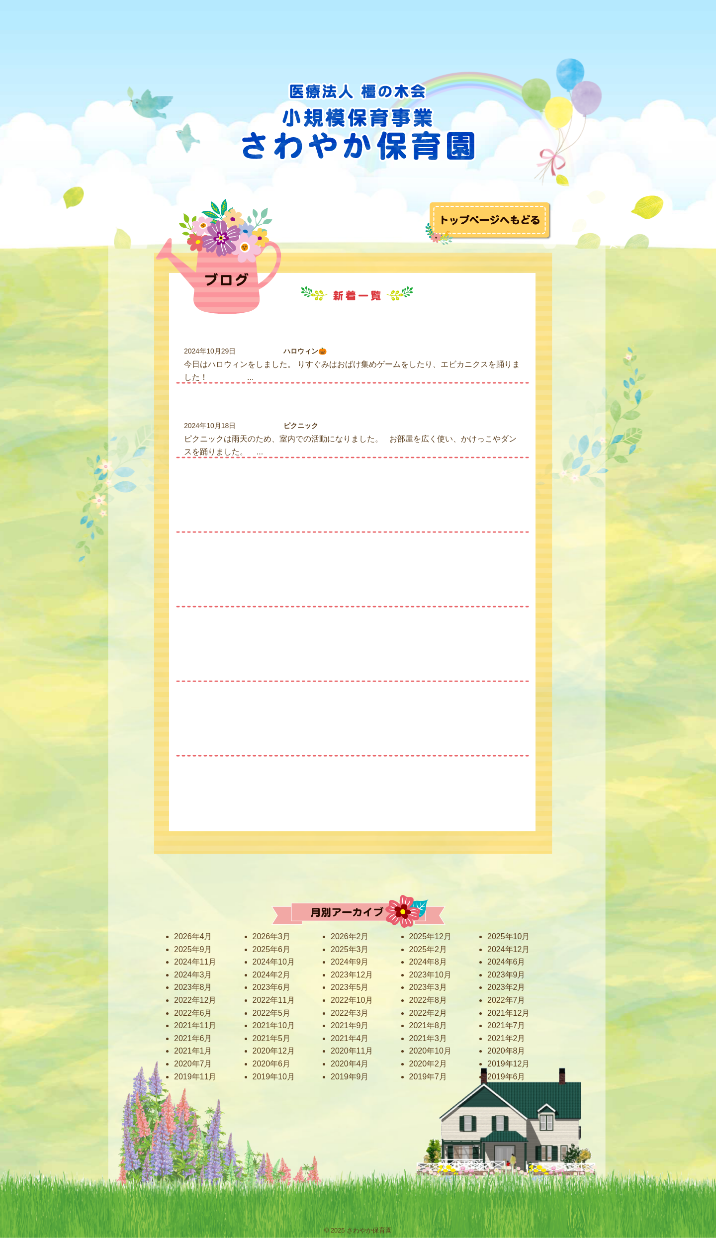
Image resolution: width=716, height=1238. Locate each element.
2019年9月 (350, 1076)
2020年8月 (506, 1051)
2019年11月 (195, 1076)
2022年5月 (272, 1013)
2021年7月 (506, 1025)
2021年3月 (428, 1038)
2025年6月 (272, 949)
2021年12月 (508, 1013)
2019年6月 (506, 1076)
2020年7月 (193, 1064)
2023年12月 (352, 975)
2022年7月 (506, 1000)
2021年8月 (428, 1025)
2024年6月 (506, 962)
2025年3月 (350, 949)
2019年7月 (428, 1076)
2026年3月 (272, 936)
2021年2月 (506, 1038)
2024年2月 (272, 975)
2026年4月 (193, 936)
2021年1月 (193, 1051)
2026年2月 (350, 936)
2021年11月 (195, 1025)
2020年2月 (428, 1064)
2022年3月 (350, 1013)
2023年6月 (272, 987)
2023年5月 (350, 987)
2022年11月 (274, 1000)
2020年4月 (350, 1064)
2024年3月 (193, 975)
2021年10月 (274, 1025)
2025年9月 (193, 949)
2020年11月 (352, 1051)
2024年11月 (195, 962)
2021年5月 (272, 1038)
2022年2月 (428, 1013)
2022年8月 (428, 1000)
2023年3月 (428, 987)
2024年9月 (350, 962)
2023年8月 (193, 987)
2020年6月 (272, 1064)
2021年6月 (193, 1038)
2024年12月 (508, 949)
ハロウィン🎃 (305, 351)
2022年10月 (352, 1000)
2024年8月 (428, 962)
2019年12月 (508, 1064)
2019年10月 (274, 1076)
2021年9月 (350, 1025)
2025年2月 (428, 949)
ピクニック (300, 426)
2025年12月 (430, 936)
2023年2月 (506, 987)
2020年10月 (430, 1051)
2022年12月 (195, 1000)
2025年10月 (508, 936)
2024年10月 (274, 962)
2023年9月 (506, 975)
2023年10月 (430, 975)
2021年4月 (350, 1038)
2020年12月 (274, 1051)
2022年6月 (193, 1013)
